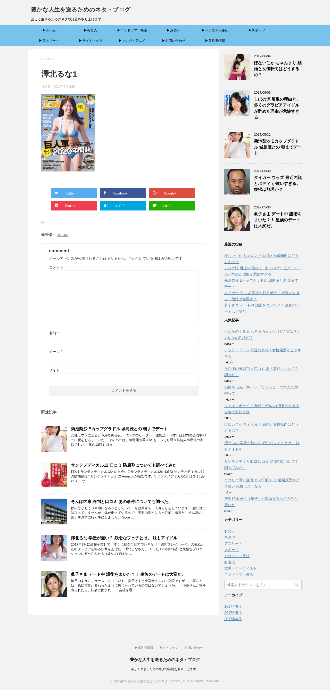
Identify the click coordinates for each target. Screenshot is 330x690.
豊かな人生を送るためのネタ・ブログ (80, 9)
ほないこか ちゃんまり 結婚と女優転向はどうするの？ (278, 69)
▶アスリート (49, 41)
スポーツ (231, 550)
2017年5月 (233, 613)
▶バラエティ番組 (215, 30)
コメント (56, 267)
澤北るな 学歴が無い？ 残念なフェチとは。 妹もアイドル (124, 538)
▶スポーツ (256, 30)
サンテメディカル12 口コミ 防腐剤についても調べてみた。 (126, 465)
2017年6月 (233, 606)
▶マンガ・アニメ (132, 41)
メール (55, 352)
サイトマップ (169, 648)
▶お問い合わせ (173, 41)
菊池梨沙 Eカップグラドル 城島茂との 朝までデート (119, 429)
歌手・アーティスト (240, 568)
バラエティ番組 (237, 556)
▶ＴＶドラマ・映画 (132, 30)
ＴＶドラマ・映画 (238, 574)
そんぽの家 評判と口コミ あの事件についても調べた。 (121, 501)
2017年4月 (233, 619)
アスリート (233, 543)
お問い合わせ (194, 648)
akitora (62, 234)
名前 (54, 333)
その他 (229, 537)
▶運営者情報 (215, 41)
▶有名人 (90, 30)
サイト (54, 370)
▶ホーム (49, 30)
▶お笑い (173, 30)
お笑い (229, 531)
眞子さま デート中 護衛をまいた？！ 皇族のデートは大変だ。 (128, 574)
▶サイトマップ (90, 41)
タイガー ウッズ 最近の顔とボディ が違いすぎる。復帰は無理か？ (278, 183)
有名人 (229, 562)
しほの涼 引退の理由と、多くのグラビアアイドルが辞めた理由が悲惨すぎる (277, 108)
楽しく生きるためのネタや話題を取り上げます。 (165, 669)
